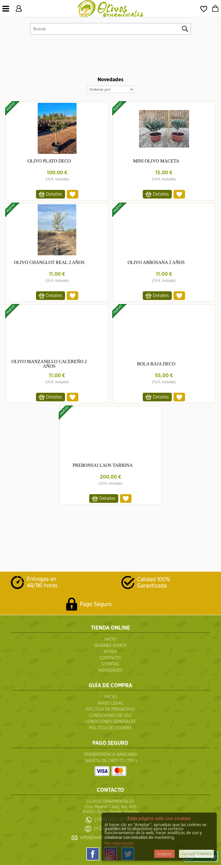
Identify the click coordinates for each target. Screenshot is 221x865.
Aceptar (164, 853)
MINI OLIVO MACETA (156, 160)
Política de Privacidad (110, 709)
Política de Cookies (110, 728)
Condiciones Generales (110, 721)
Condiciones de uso (110, 715)
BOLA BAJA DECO (156, 363)
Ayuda (110, 651)
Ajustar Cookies (196, 853)
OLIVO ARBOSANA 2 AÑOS (156, 262)
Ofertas (110, 664)
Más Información (119, 844)
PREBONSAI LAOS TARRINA (103, 465)
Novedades (110, 670)
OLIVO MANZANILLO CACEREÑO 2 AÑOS (49, 364)
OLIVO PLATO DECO (49, 160)
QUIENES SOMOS (110, 645)
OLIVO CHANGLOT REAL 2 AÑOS (49, 262)
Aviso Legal (110, 703)
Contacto (110, 658)
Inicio (110, 639)
